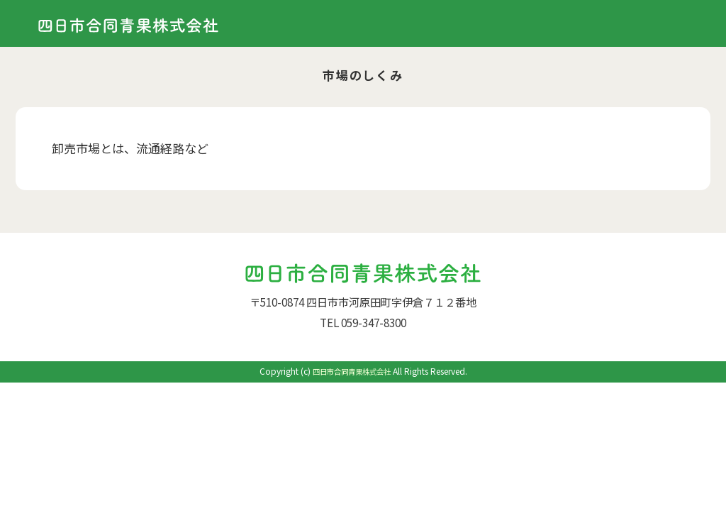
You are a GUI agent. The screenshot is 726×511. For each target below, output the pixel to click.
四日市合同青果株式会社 (351, 371)
